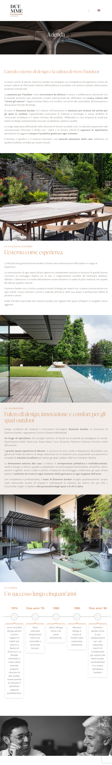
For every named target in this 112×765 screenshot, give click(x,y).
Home (50, 42)
